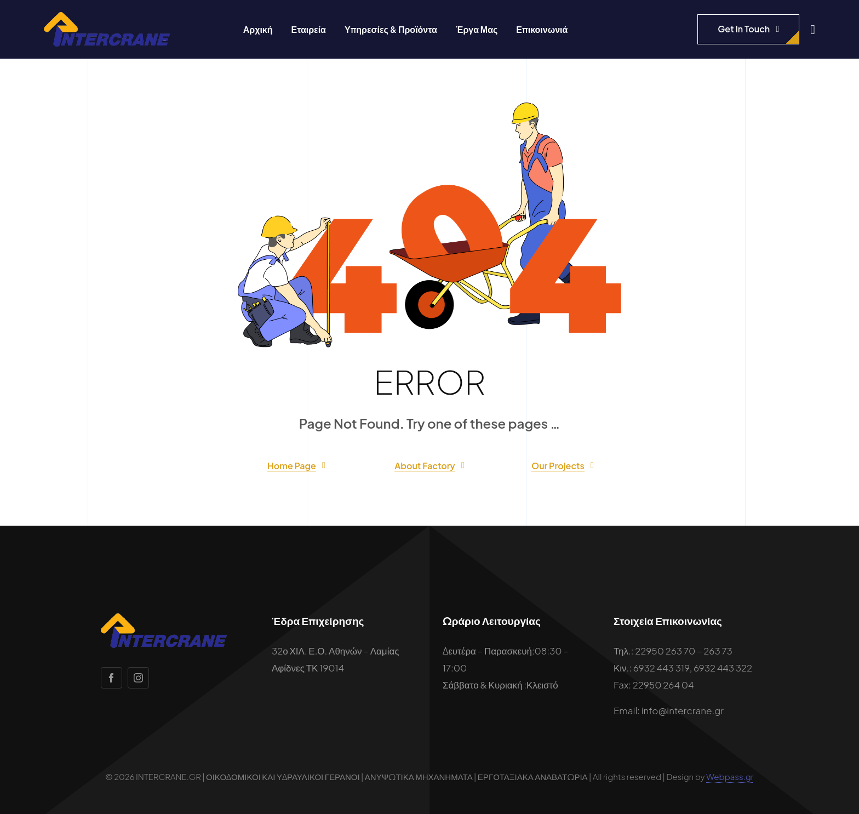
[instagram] (138, 677)
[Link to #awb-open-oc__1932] (812, 29)
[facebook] (111, 677)
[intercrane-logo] (107, 16)
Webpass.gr (730, 776)
